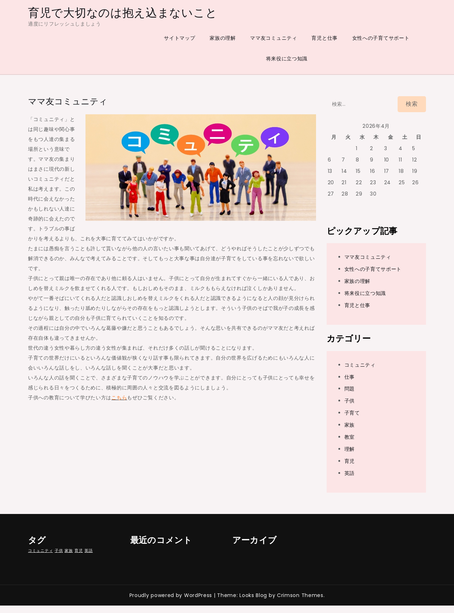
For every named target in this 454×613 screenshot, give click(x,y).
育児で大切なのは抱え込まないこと (122, 13)
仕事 (349, 377)
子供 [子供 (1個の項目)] (59, 550)
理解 (349, 449)
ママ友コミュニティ (273, 38)
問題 (349, 388)
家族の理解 (223, 38)
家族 (349, 424)
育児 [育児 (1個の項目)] (78, 550)
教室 (349, 436)
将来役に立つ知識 (287, 58)
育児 (349, 461)
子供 (349, 400)
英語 (349, 473)
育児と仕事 (324, 38)
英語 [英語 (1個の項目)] (88, 550)
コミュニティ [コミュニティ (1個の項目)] (40, 550)
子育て (352, 412)
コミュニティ (360, 364)
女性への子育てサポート (381, 38)
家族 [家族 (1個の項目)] (69, 550)
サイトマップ (179, 38)
